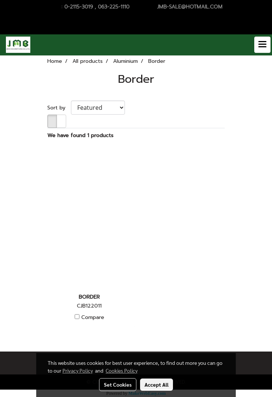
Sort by (59, 108)
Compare (92, 317)
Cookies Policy (121, 370)
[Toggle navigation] (262, 45)
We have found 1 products (80, 135)
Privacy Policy (77, 370)
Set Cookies (118, 384)
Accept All (156, 384)
